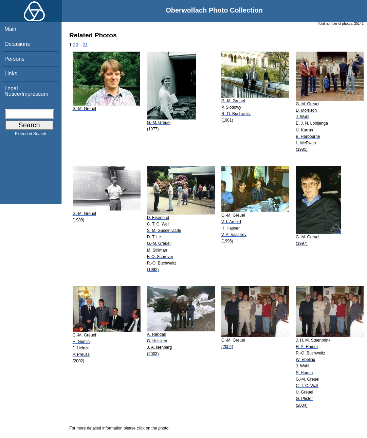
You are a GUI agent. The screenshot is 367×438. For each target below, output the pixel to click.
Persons (14, 59)
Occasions (17, 44)
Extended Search (30, 135)
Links (10, 73)
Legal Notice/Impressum (26, 91)
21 (85, 44)
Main (10, 29)
